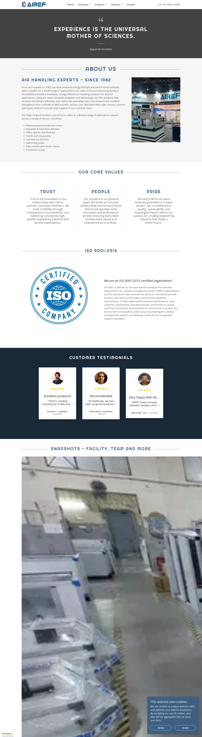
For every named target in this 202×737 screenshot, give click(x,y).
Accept (185, 728)
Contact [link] (131, 4)
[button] (84, 4)
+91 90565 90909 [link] (171, 4)
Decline (161, 728)
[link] (34, 4)
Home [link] (70, 4)
